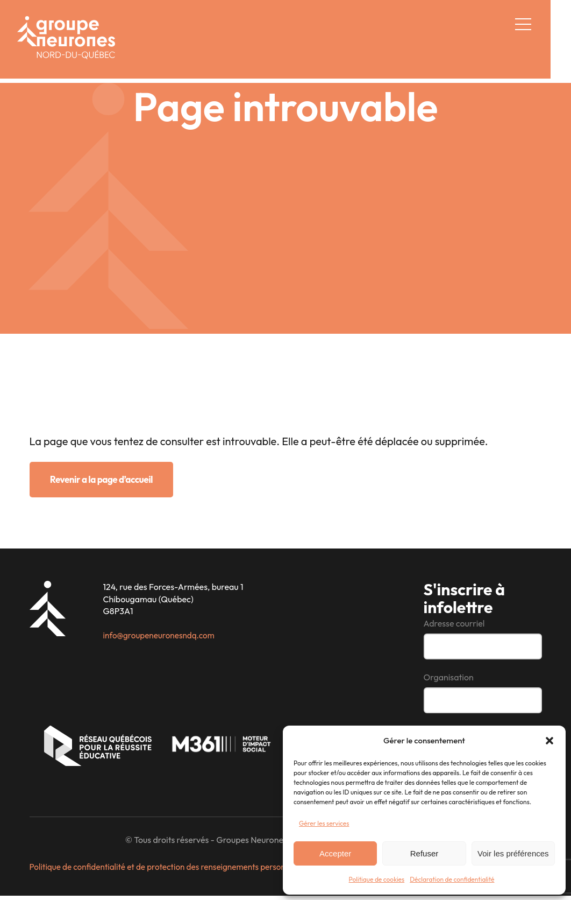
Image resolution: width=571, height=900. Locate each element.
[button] (549, 740)
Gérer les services (324, 823)
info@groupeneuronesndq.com (161, 636)
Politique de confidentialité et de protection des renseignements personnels (171, 872)
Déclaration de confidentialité (452, 879)
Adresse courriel (454, 625)
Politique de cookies (377, 879)
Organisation (449, 679)
